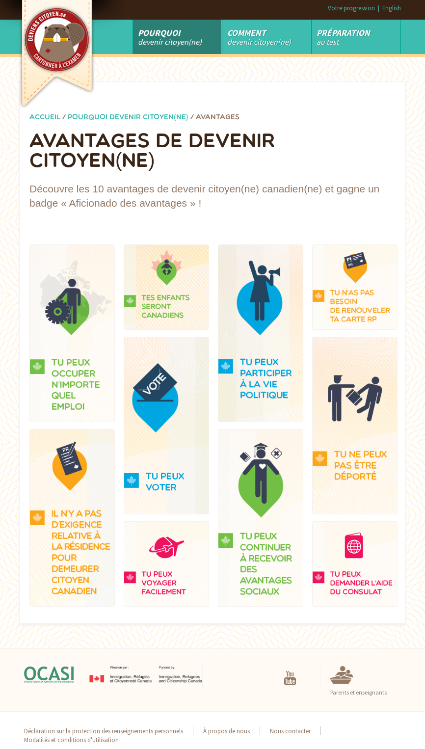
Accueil (44, 117)
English (391, 8)
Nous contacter (290, 731)
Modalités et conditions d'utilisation (71, 740)
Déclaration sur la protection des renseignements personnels (103, 731)
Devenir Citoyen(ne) (170, 36)
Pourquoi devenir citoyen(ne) (128, 117)
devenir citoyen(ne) (259, 36)
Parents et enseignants (358, 692)
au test (343, 36)
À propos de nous (226, 731)
